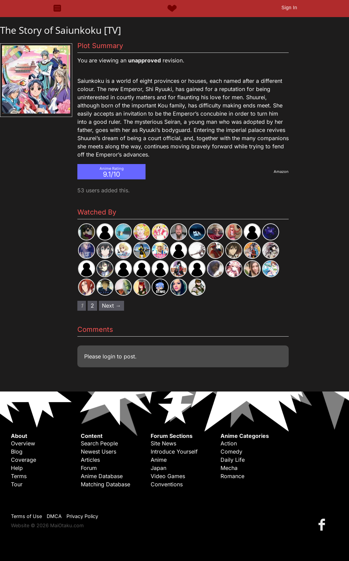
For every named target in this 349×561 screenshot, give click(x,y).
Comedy (231, 451)
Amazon (281, 171)
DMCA (54, 516)
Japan (158, 467)
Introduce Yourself (174, 451)
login (109, 356)
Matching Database (105, 484)
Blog (16, 451)
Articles (90, 459)
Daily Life (233, 459)
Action (229, 443)
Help (17, 467)
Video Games (168, 476)
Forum (89, 467)
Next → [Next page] (111, 305)
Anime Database (102, 476)
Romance (232, 476)
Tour (16, 484)
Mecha (229, 467)
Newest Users (98, 451)
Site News (163, 443)
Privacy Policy (82, 516)
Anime (159, 459)
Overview (23, 443)
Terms (19, 476)
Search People (99, 443)
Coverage (23, 459)
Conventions (167, 484)
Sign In (289, 7)
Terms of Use (26, 516)
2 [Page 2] (92, 305)
